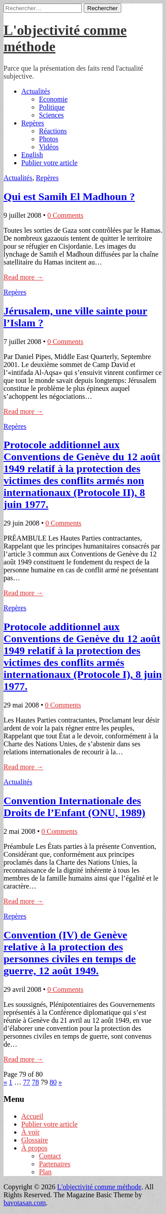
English (32, 155)
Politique (52, 107)
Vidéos (48, 147)
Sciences (51, 115)
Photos (48, 139)
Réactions (53, 131)
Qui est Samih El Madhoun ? (69, 196)
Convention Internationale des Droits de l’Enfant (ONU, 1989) (74, 806)
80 (53, 1082)
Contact (50, 1156)
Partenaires (54, 1164)
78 (35, 1082)
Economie (53, 99)
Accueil (32, 1116)
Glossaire (34, 1140)
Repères (32, 123)
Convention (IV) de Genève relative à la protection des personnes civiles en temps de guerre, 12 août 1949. (70, 952)
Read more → (23, 277)
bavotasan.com (25, 1202)
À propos (34, 1148)
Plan (45, 1172)
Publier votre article (49, 162)
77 (26, 1082)
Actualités (35, 91)
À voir (30, 1132)
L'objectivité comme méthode (99, 1187)
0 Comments (65, 215)
